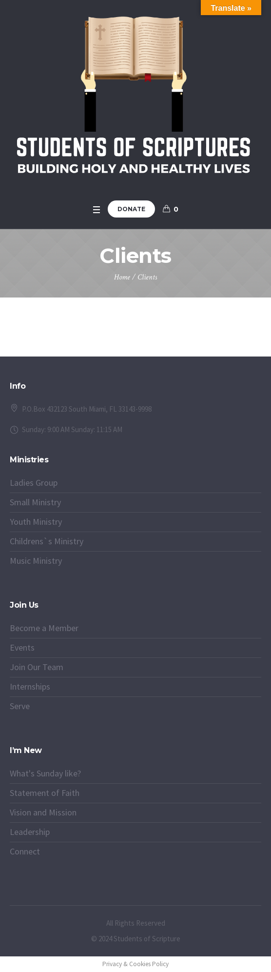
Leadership (30, 831)
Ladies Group (34, 482)
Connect (25, 851)
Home (122, 277)
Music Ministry (36, 560)
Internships (30, 686)
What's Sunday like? (45, 773)
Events (22, 647)
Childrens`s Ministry (46, 541)
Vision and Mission (43, 812)
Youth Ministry (36, 521)
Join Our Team (36, 667)
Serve (20, 706)
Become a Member (44, 628)
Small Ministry (35, 502)
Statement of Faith (44, 792)
